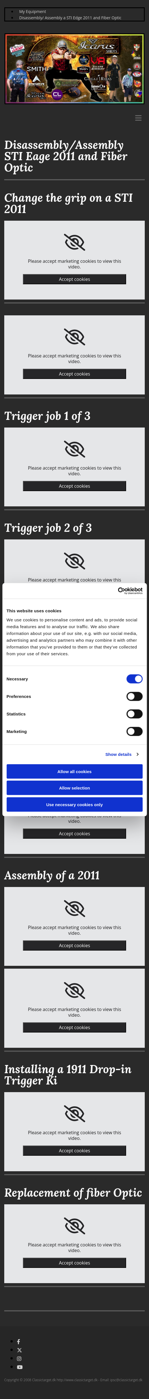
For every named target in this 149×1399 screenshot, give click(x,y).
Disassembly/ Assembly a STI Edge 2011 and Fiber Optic (70, 17)
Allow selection (74, 788)
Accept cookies (74, 279)
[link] (74, 242)
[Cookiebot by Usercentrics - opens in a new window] (117, 591)
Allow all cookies (74, 771)
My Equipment (32, 11)
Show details (118, 754)
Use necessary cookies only (74, 804)
